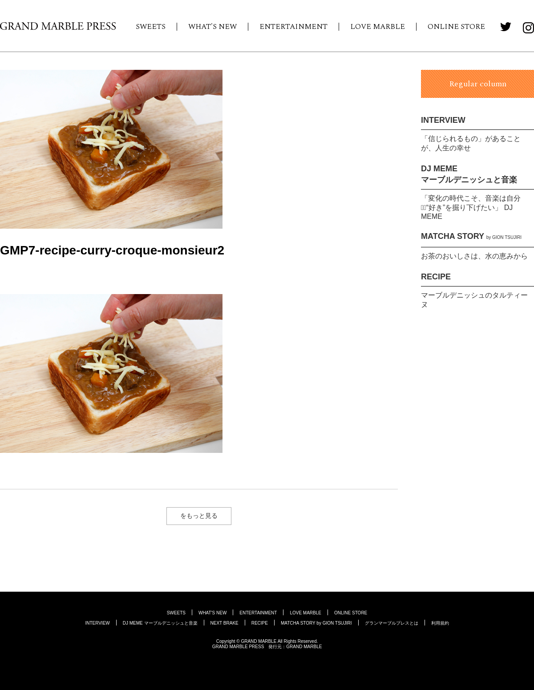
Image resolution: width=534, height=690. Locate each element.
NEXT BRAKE (224, 623)
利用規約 (440, 623)
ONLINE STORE (456, 26)
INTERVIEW (443, 120)
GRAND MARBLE (304, 646)
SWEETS (151, 26)
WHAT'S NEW (212, 26)
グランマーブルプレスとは (391, 623)
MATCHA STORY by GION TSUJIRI (316, 623)
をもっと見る (199, 515)
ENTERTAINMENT (293, 26)
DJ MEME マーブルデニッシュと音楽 (160, 623)
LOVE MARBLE (377, 26)
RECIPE (436, 276)
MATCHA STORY (471, 236)
